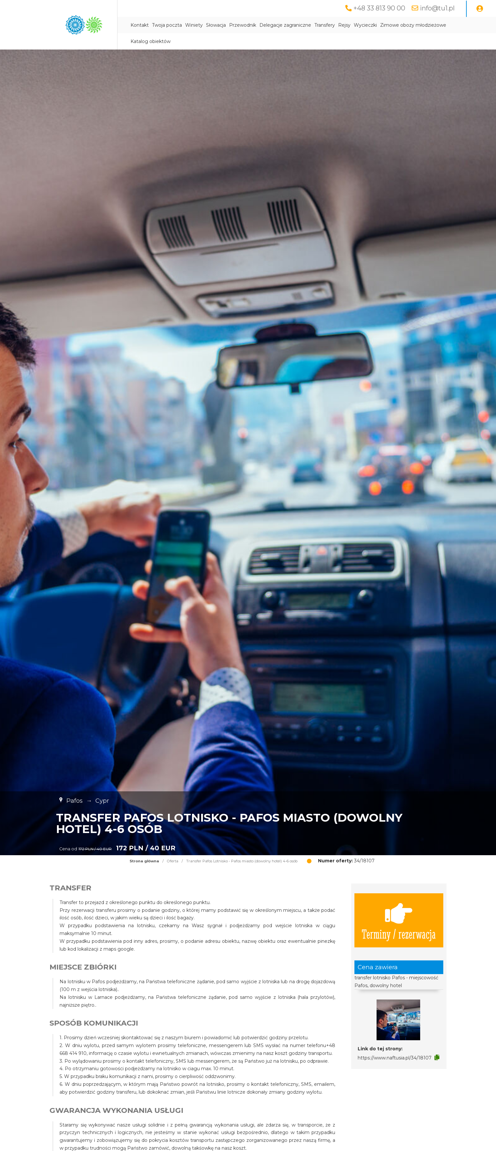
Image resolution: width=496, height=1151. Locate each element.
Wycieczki (365, 25)
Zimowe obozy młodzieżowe (413, 25)
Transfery (324, 25)
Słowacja (216, 25)
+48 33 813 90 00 (379, 8)
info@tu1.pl (437, 8)
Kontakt (140, 25)
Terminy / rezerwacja (399, 920)
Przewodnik (242, 25)
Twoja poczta (167, 25)
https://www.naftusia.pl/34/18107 (395, 1058)
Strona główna (144, 861)
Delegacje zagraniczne (285, 25)
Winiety (194, 25)
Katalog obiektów (151, 41)
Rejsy (344, 25)
